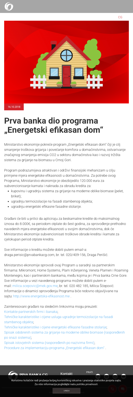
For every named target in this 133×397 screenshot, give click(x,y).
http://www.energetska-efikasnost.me (41, 296)
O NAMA (106, 17)
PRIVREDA (44, 17)
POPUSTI (63, 17)
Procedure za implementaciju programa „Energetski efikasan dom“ (54, 348)
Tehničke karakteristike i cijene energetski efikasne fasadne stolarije (55, 327)
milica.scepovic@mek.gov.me (35, 286)
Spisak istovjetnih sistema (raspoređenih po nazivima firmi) (49, 343)
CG (120, 17)
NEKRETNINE (84, 17)
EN (125, 17)
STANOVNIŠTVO (17, 17)
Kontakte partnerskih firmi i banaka (30, 312)
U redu (66, 391)
